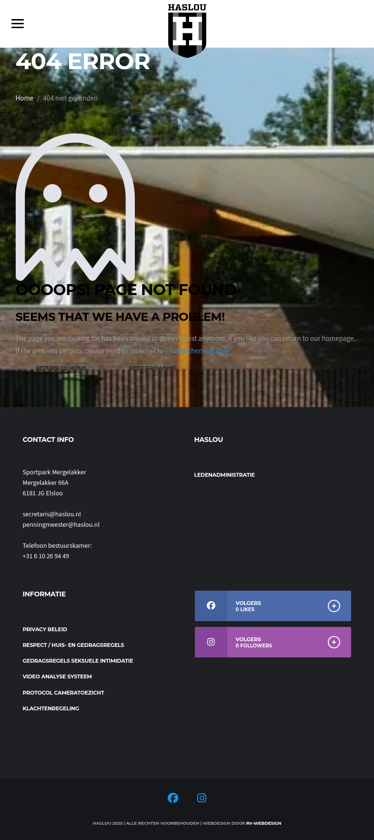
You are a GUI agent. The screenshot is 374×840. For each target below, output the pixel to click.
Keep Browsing (153, 368)
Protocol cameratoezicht (63, 692)
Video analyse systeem (57, 676)
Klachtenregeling (51, 708)
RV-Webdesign (264, 823)
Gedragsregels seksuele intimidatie (78, 660)
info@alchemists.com (197, 351)
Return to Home (61, 368)
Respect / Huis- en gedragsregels (73, 645)
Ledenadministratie (224, 474)
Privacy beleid (45, 629)
